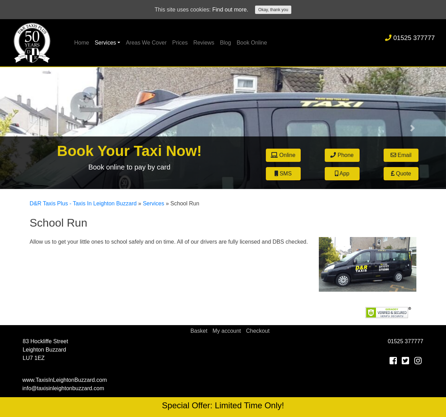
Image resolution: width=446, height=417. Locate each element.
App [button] (342, 173)
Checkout (258, 331)
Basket (198, 331)
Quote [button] (401, 173)
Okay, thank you (273, 9)
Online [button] (283, 155)
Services (105, 43)
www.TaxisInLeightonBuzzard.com (64, 380)
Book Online (252, 43)
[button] (33, 128)
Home (81, 43)
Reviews (203, 43)
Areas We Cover (146, 43)
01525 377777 (410, 37)
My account (227, 331)
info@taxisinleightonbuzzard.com (63, 388)
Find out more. (230, 10)
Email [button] (401, 155)
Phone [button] (342, 155)
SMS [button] (283, 173)
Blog (225, 43)
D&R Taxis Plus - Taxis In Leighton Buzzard (83, 203)
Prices (179, 43)
